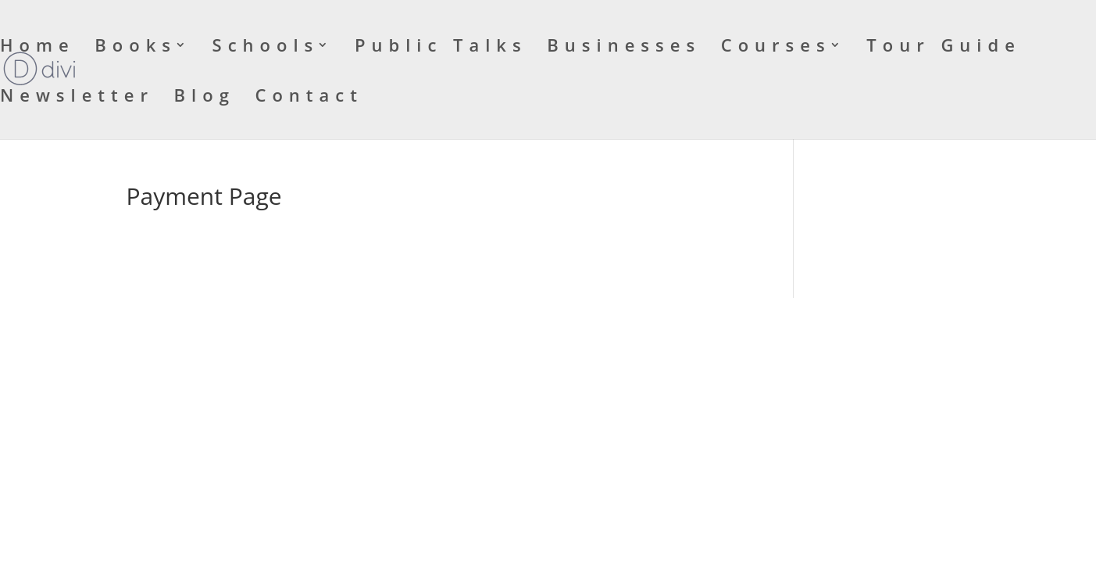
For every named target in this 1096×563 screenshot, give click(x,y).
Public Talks (441, 47)
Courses (776, 47)
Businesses (624, 47)
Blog (204, 97)
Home (37, 47)
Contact (309, 97)
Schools (266, 47)
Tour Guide (943, 47)
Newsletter (77, 97)
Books (136, 47)
